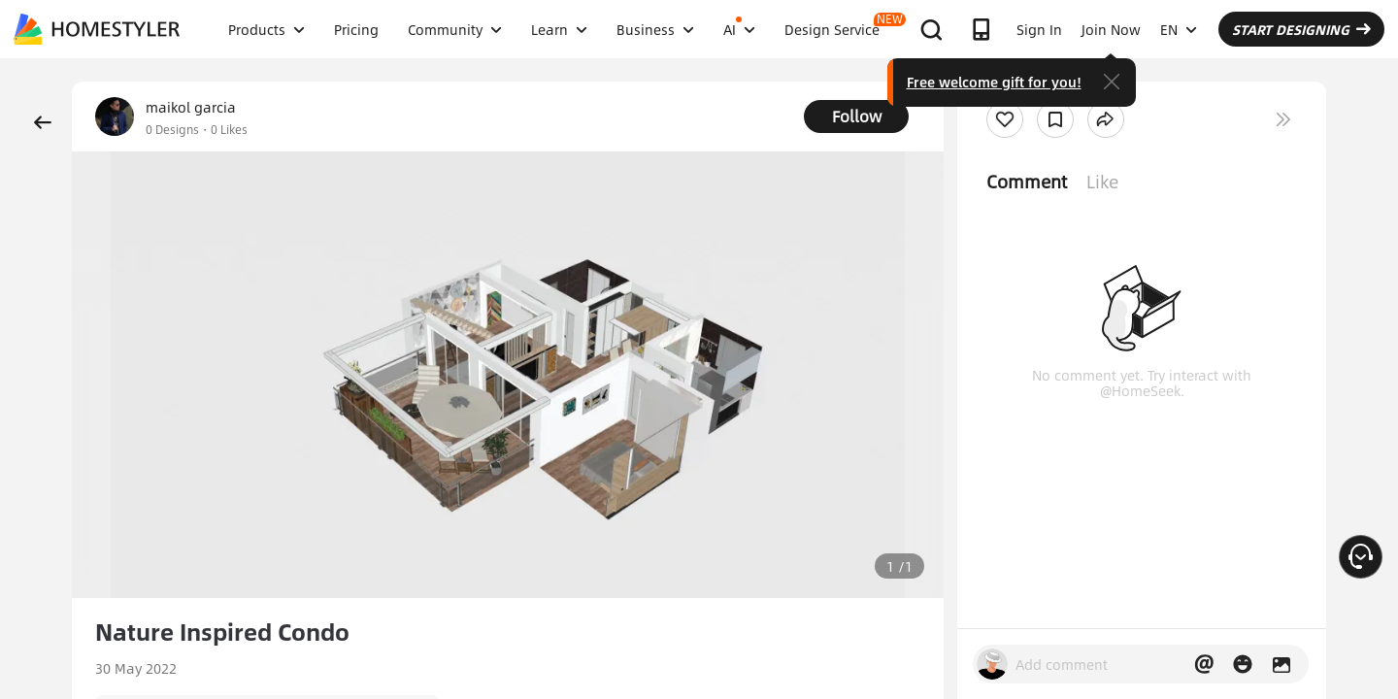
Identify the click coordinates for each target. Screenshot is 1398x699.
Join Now (1111, 29)
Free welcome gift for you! (994, 81)
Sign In (1039, 29)
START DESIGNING (1301, 29)
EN (1178, 29)
